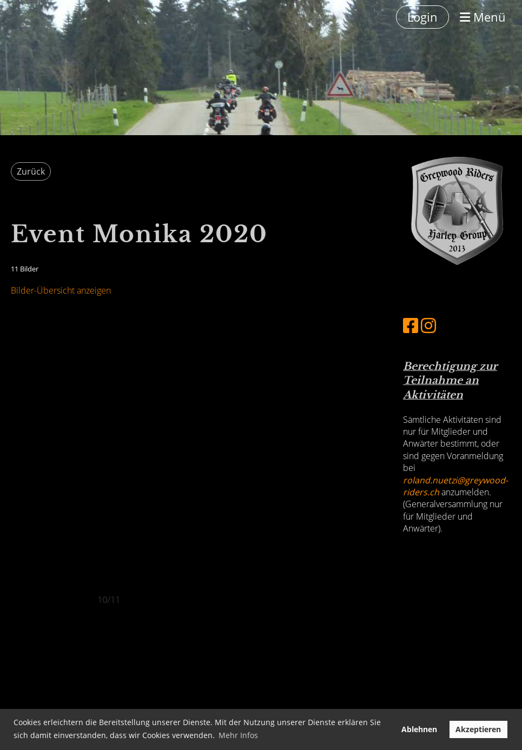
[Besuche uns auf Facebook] (410, 325)
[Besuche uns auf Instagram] (428, 325)
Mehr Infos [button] (238, 735)
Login (422, 17)
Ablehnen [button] (419, 729)
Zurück (31, 171)
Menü (483, 17)
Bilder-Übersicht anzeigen (61, 290)
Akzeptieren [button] (478, 729)
